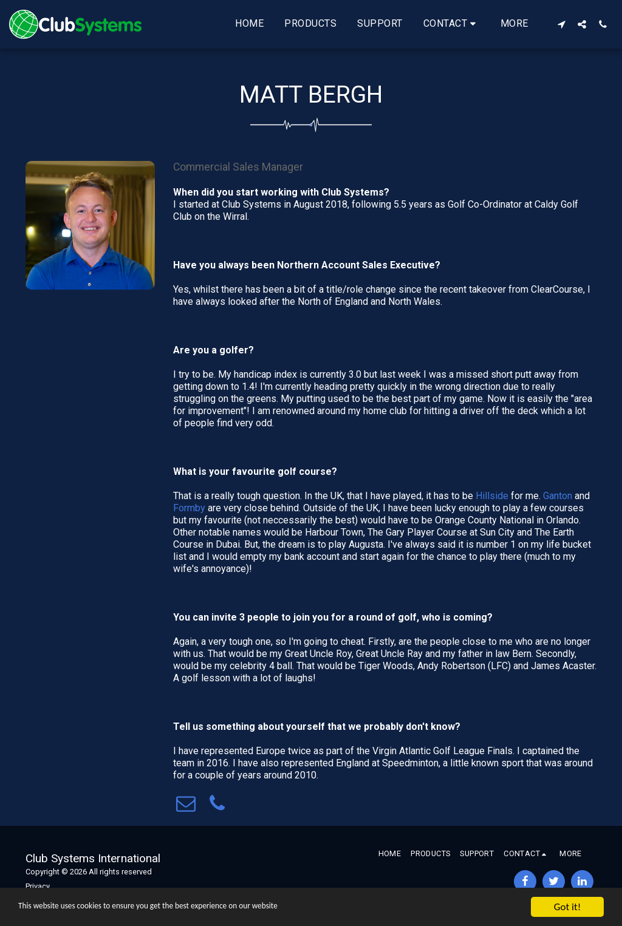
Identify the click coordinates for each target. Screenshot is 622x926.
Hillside (492, 496)
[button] (452, 24)
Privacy (38, 886)
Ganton (557, 496)
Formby (190, 508)
